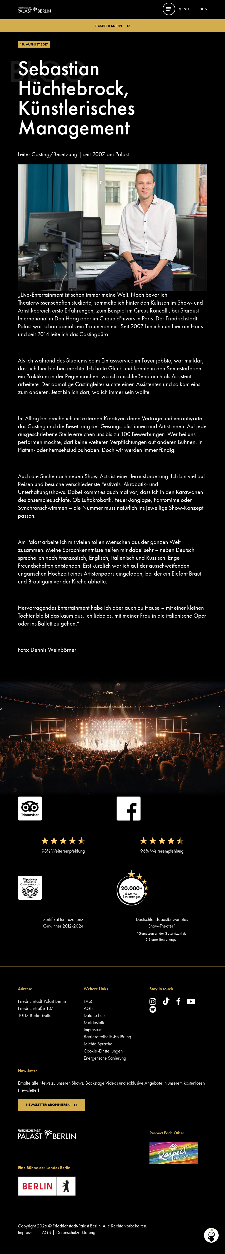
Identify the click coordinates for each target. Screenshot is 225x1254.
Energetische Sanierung (105, 1058)
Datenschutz (95, 1015)
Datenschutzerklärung (75, 1232)
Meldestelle (95, 1022)
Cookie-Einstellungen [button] (103, 1051)
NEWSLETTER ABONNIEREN (51, 1104)
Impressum (93, 1029)
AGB (88, 1008)
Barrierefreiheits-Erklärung (107, 1037)
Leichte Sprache (98, 1044)
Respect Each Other (166, 1133)
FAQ (88, 1001)
